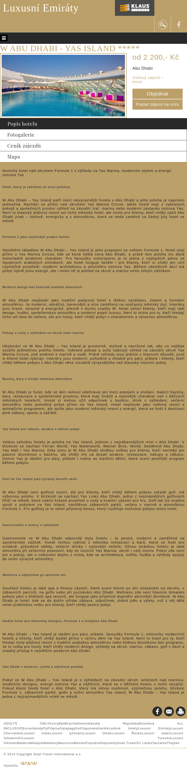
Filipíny (54, 728)
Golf (78, 728)
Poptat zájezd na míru (157, 104)
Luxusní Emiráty (41, 8)
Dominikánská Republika (108, 723)
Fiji (45, 728)
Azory (53, 723)
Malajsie (37, 743)
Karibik (103, 728)
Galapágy (67, 728)
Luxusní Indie (36, 733)
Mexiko (79, 743)
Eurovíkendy (33, 728)
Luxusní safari (156, 733)
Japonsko (90, 728)
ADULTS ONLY (26, 723)
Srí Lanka (144, 743)
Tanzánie (159, 743)
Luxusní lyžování (66, 733)
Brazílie (71, 723)
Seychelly (109, 743)
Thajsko (173, 743)
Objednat (157, 93)
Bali (61, 723)
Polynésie (93, 743)
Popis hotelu (22, 123)
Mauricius (66, 743)
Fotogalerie (21, 134)
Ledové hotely (123, 728)
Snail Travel (126, 743)
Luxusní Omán (97, 733)
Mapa (13, 156)
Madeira (23, 743)
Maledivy (51, 743)
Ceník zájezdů (24, 145)
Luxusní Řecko (127, 733)
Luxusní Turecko (96, 738)
